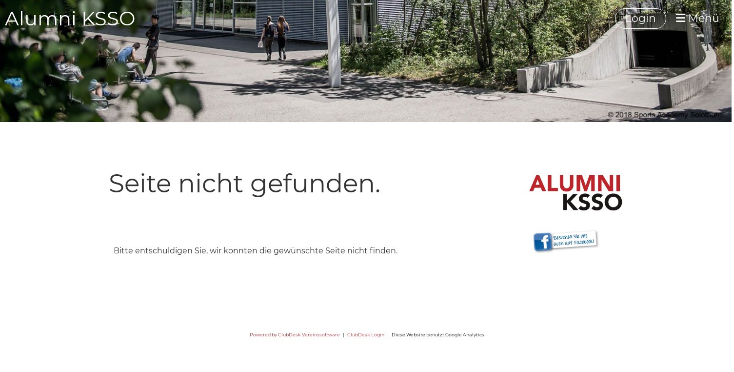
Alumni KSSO (70, 18)
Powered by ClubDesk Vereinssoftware (295, 334)
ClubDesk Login (365, 334)
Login (640, 18)
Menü (697, 18)
